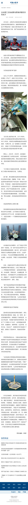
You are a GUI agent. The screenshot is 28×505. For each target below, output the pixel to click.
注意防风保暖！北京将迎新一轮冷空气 (11, 454)
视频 (4, 487)
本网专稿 (8, 7)
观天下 (24, 487)
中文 (19, 492)
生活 (24, 484)
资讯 (14, 484)
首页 (4, 484)
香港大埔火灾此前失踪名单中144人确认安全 (13, 458)
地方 (14, 487)
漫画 (19, 487)
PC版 (24, 492)
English (13, 492)
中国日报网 (3, 7)
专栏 (9, 487)
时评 (9, 484)
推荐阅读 (4, 438)
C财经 (19, 484)
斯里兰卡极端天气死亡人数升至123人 (11, 462)
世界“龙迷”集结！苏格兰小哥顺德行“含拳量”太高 (14, 471)
